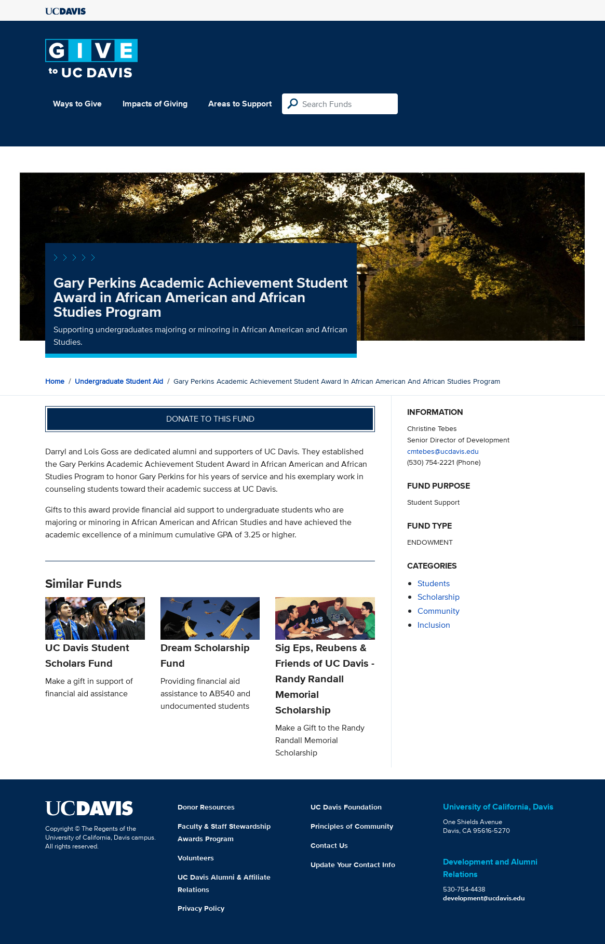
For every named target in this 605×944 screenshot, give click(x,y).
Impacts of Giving (155, 104)
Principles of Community (352, 826)
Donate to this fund (210, 419)
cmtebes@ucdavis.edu (443, 451)
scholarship (439, 597)
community (439, 611)
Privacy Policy (201, 908)
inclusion (434, 625)
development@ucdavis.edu (484, 898)
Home (54, 381)
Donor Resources (206, 807)
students (434, 583)
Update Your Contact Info (353, 864)
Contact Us (329, 845)
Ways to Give (77, 104)
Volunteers (196, 858)
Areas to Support (240, 104)
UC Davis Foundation (346, 807)
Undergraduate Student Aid (119, 381)
